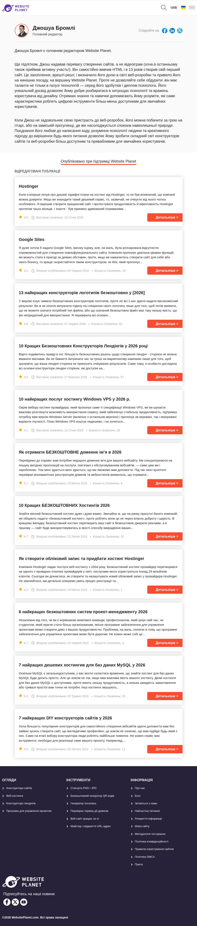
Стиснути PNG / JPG (83, 788)
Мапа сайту (142, 826)
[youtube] (23, 902)
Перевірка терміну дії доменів (89, 810)
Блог (138, 795)
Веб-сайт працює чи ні (84, 818)
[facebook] (6, 902)
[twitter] (15, 902)
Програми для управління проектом (28, 810)
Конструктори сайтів (19, 788)
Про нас (140, 788)
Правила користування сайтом (154, 849)
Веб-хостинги (14, 795)
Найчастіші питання (147, 810)
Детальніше (165, 217)
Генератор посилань (83, 803)
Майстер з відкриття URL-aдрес (90, 826)
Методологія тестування (150, 833)
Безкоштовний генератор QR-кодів (92, 795)
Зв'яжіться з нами (146, 803)
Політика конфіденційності (151, 841)
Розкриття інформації (148, 818)
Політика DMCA (145, 856)
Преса (139, 864)
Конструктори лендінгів (20, 803)
